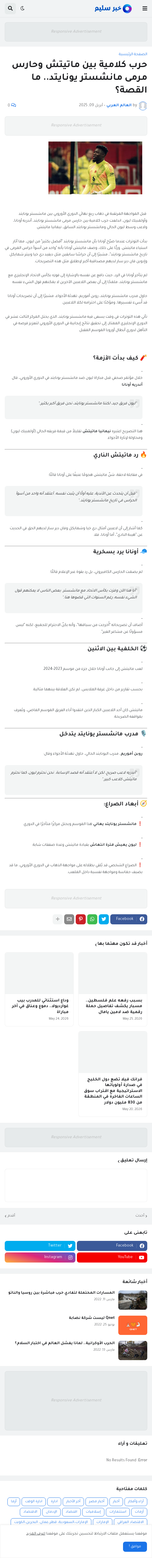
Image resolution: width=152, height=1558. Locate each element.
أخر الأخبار (73, 1502)
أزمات (139, 1512)
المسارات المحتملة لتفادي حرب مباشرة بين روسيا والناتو (61, 1293)
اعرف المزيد (35, 1534)
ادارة (54, 1502)
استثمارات (117, 1512)
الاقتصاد (30, 1512)
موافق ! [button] (135, 1547)
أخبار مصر (96, 1502)
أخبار (116, 1502)
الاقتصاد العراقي (130, 1522)
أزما (14, 1502)
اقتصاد (71, 1512)
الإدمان (51, 1512)
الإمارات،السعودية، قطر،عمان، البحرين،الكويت (51, 1522)
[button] (145, 9)
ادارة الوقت (33, 1502)
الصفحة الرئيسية (133, 55)
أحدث (139, 1216)
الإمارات (102, 1522)
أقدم (11, 1216)
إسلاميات (93, 1512)
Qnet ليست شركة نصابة (92, 1318)
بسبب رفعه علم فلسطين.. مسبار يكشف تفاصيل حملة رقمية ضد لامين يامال (114, 1007)
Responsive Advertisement (76, 32)
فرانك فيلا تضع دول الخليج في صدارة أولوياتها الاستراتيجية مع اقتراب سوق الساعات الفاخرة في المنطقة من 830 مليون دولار (113, 1091)
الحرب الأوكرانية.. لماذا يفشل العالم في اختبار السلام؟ (65, 1343)
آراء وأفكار (136, 1502)
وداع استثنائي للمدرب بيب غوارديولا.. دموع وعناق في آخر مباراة (40, 1007)
